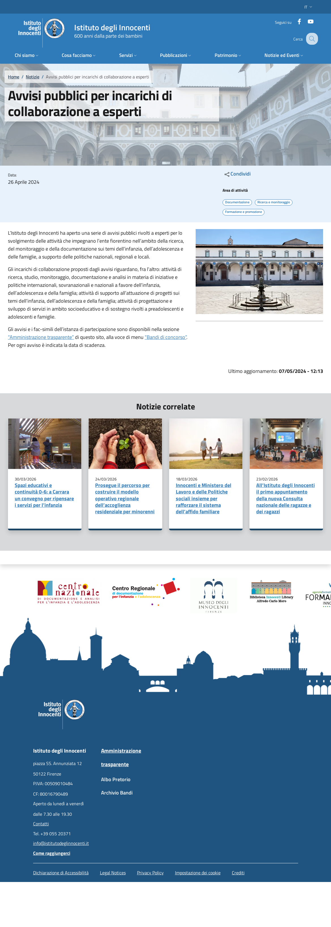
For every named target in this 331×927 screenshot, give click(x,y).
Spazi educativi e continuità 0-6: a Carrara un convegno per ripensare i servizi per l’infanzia (44, 495)
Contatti (41, 823)
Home (13, 76)
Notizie (32, 76)
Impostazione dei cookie (198, 872)
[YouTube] (307, 21)
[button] (309, 7)
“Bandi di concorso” (165, 337)
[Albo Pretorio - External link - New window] (131, 782)
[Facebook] (295, 21)
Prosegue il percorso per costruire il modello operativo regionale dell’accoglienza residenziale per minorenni (125, 498)
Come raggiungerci (51, 853)
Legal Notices (113, 872)
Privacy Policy (150, 872)
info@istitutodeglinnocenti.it (61, 843)
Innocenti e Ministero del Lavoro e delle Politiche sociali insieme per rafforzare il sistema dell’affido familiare (203, 498)
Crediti (238, 872)
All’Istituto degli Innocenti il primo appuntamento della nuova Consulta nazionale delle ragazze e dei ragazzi (285, 498)
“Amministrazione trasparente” (41, 337)
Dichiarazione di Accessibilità (61, 872)
